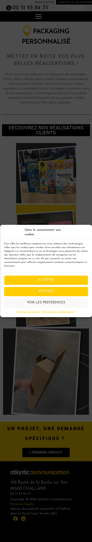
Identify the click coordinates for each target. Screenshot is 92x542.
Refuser (46, 291)
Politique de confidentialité (58, 312)
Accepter (46, 280)
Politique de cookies (28, 312)
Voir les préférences (46, 302)
